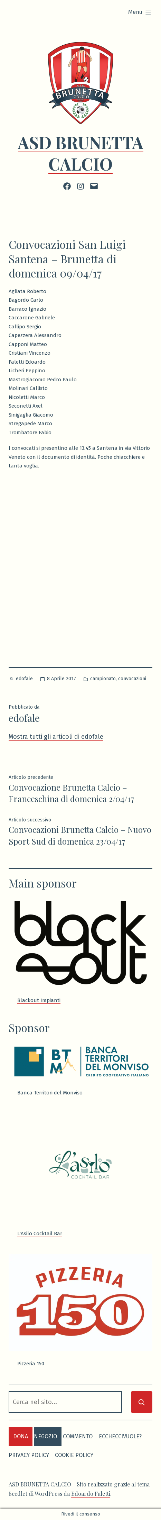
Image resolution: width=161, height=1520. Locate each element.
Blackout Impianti (38, 1000)
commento (78, 1436)
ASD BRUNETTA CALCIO (80, 153)
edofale (24, 679)
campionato (103, 679)
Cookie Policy (74, 1455)
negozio (45, 1436)
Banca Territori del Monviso (50, 1093)
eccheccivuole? (120, 1436)
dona (20, 1436)
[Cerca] (141, 1402)
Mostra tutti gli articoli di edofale (56, 736)
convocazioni (132, 679)
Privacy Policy (29, 1455)
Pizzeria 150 (30, 1363)
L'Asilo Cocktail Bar (39, 1233)
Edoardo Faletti (90, 1493)
